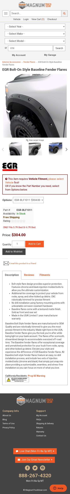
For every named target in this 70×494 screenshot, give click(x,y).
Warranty (40, 431)
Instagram (42, 467)
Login (26, 19)
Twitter (35, 467)
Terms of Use (9, 423)
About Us (7, 415)
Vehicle (16, 19)
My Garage (50, 55)
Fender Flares (29, 62)
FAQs (38, 419)
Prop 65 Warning (36, 376)
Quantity (6, 244)
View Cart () (38, 19)
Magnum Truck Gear (35, 401)
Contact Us (41, 435)
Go (64, 13)
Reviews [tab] (29, 274)
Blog (5, 419)
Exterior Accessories (11, 62)
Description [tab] (12, 274)
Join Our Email (35, 459)
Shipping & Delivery (45, 423)
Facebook (27, 467)
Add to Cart (34, 243)
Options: (7, 200)
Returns (39, 427)
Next (66, 149)
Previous (4, 149)
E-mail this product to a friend (22, 263)
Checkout (52, 19)
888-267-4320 (35, 477)
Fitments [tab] (45, 274)
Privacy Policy (9, 427)
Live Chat (36, 451)
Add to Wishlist (14, 251)
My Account (19, 55)
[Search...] (36, 13)
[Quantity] (18, 244)
